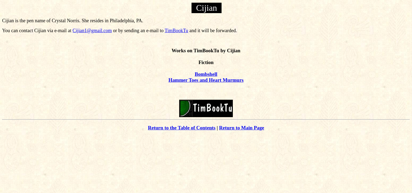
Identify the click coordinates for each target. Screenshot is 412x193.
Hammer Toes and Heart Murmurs (206, 80)
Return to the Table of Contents (181, 128)
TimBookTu (176, 30)
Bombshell (206, 74)
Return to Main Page (241, 128)
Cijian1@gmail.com (92, 30)
